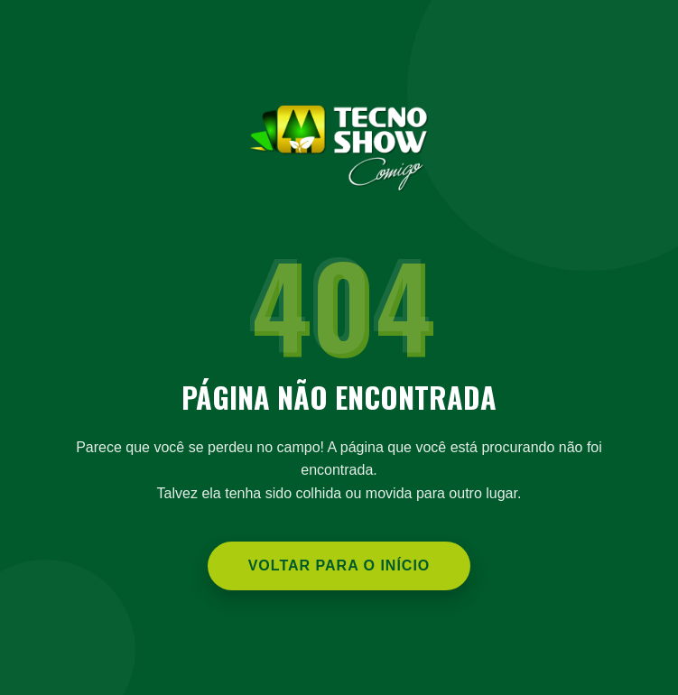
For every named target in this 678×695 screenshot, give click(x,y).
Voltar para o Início (339, 565)
